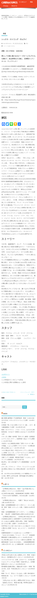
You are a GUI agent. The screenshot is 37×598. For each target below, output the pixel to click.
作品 (31, 2)
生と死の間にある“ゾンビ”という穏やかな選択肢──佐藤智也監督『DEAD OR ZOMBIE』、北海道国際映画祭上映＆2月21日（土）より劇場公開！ (18, 542)
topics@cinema (7, 43)
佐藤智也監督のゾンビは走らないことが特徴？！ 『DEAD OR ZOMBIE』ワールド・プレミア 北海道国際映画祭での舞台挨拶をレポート (18, 535)
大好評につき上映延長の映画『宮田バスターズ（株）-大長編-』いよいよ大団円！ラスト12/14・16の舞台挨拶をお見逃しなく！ (18, 446)
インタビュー (23, 2)
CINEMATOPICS (9, 2)
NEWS (5, 413)
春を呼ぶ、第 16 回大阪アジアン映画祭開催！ (15, 462)
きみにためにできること (8, 392)
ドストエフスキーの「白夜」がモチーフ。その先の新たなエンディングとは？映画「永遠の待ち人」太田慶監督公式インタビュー (18, 562)
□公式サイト (5, 374)
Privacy (5, 6)
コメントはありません (9, 46)
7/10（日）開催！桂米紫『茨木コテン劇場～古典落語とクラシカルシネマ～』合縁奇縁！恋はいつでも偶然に (18, 439)
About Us (14, 6)
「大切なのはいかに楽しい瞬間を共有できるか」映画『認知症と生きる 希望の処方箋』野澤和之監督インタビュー (18, 582)
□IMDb (3, 377)
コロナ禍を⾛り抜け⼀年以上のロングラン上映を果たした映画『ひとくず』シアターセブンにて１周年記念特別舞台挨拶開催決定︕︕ (18, 452)
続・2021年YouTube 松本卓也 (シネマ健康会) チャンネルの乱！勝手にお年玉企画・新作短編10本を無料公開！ (18, 476)
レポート (6, 484)
